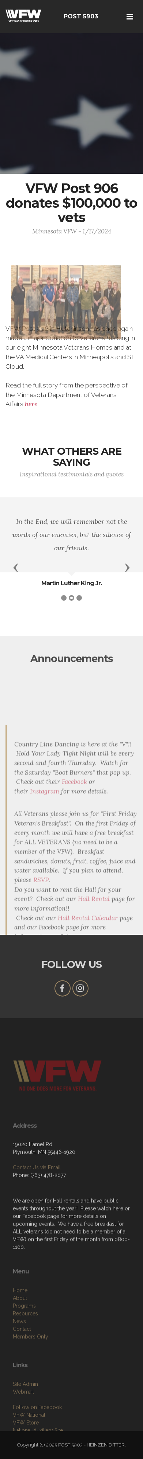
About (20, 1321)
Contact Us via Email (37, 1184)
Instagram (44, 878)
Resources (25, 1337)
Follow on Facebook (37, 1428)
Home (20, 1314)
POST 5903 (81, 16)
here (31, 404)
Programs (24, 1329)
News (19, 1345)
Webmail (23, 1413)
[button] (16, 567)
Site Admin (25, 1405)
